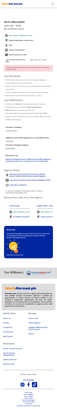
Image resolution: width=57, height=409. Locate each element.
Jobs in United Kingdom (28, 400)
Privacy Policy (36, 405)
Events (31, 334)
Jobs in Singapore (28, 394)
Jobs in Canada (28, 396)
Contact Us (7, 327)
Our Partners (8, 332)
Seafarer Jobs (8, 364)
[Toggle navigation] (52, 4)
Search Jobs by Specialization (9, 354)
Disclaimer (20, 405)
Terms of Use (27, 405)
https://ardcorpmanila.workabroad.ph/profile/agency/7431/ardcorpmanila (30, 180)
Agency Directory (10, 359)
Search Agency (34, 323)
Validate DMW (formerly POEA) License (38, 328)
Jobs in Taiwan (28, 398)
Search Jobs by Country (12, 348)
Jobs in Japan (28, 392)
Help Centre (8, 336)
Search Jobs (33, 318)
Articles (6, 323)
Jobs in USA (28, 404)
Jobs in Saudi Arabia (28, 402)
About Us (6, 318)
